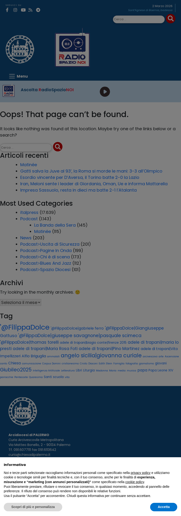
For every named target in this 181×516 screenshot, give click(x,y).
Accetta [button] (164, 507)
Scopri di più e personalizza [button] (33, 507)
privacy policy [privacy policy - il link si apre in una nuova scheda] (141, 473)
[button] (175, 465)
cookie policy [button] (134, 482)
